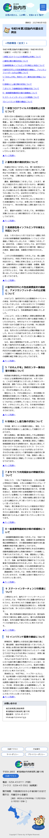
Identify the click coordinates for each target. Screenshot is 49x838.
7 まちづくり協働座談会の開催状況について (21, 88)
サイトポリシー (13, 754)
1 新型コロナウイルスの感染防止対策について (22, 56)
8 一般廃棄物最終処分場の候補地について (20, 93)
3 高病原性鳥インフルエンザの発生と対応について (24, 65)
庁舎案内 (36, 749)
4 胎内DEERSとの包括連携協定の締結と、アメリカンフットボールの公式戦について (25, 290)
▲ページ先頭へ (9, 155)
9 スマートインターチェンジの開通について (21, 97)
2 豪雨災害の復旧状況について (15, 61)
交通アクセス (12, 749)
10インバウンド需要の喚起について (17, 101)
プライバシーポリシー (36, 754)
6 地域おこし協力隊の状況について (17, 84)
